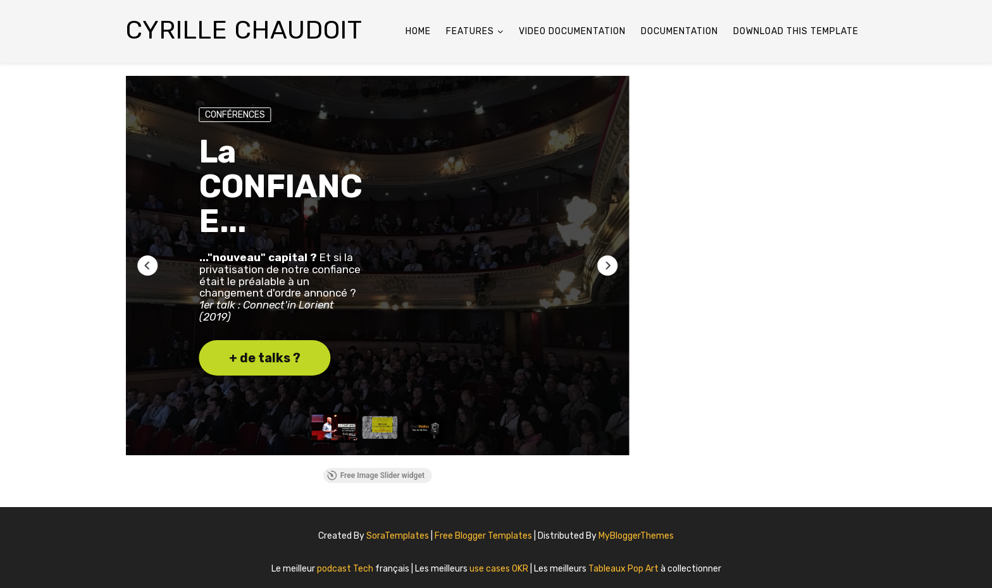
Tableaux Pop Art (624, 568)
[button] (147, 265)
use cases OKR (499, 568)
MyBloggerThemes (636, 535)
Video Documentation (572, 31)
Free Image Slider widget (376, 475)
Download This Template (796, 31)
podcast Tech (346, 568)
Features (470, 31)
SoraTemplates (397, 535)
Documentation (679, 31)
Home (418, 31)
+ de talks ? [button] (265, 357)
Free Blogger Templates (484, 535)
